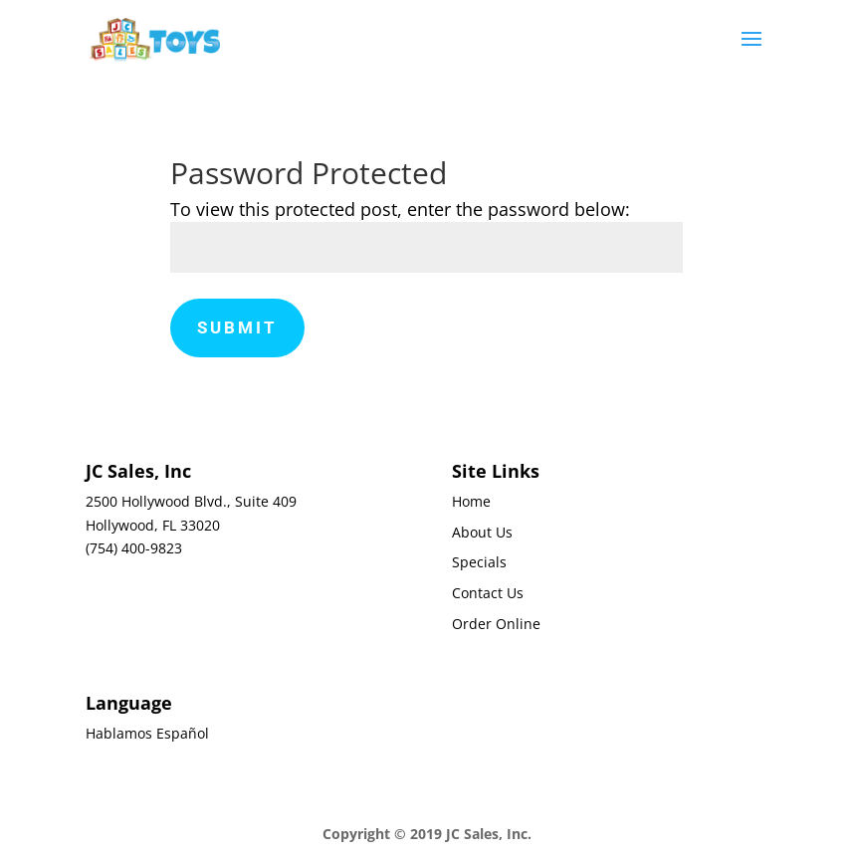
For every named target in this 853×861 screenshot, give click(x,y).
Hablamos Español (147, 733)
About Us (482, 532)
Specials (479, 561)
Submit (237, 327)
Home (471, 501)
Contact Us (488, 592)
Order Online (496, 623)
